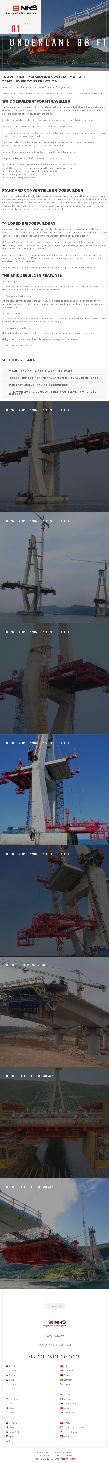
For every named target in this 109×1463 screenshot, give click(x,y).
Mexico (65, 1399)
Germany (66, 1380)
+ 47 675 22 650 (45, 1459)
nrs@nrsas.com (68, 1459)
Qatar (10, 1427)
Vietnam (66, 1436)
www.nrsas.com (54, 1335)
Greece (65, 1384)
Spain (10, 1436)
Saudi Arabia (13, 1432)
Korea (10, 1408)
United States (68, 1432)
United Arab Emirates (72, 1427)
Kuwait (11, 1412)
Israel (10, 1403)
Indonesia (12, 1399)
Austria (11, 1370)
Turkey (65, 1423)
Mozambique (68, 1403)
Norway (65, 1408)
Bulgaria (11, 1375)
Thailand (11, 1441)
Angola (11, 1366)
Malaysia (66, 1394)
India (10, 1394)
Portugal (11, 1423)
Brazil (10, 1380)
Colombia (66, 1370)
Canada (11, 1384)
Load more (54, 1306)
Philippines (67, 1412)
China (64, 1366)
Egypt (64, 1375)
